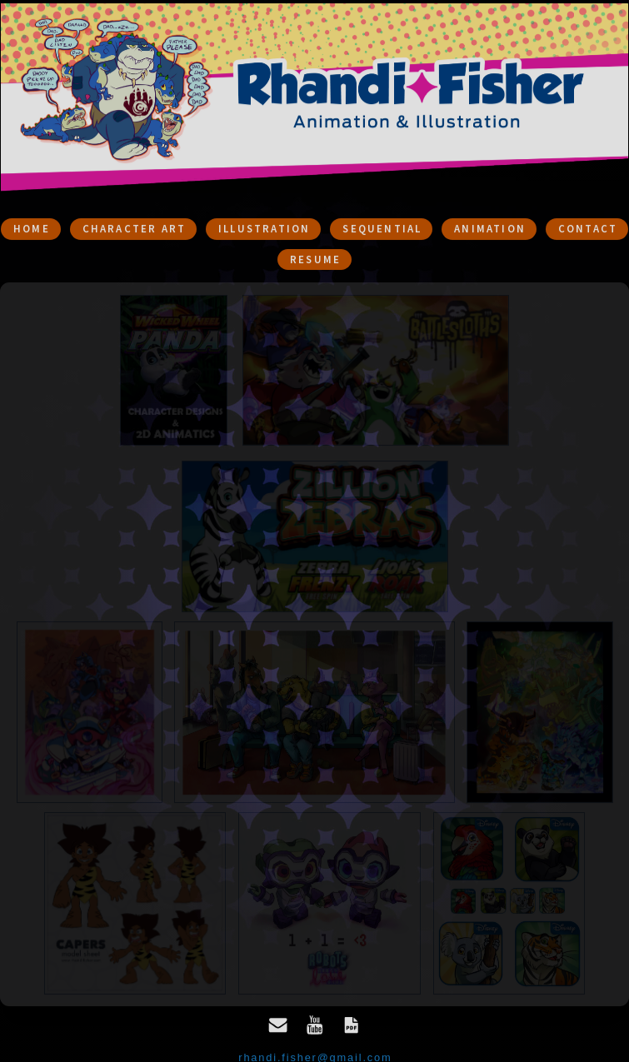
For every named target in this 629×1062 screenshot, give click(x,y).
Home (31, 231)
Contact (587, 231)
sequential (382, 231)
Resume (315, 262)
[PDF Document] (351, 1028)
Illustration (264, 231)
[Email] (278, 1028)
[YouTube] (315, 1028)
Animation (490, 231)
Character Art (134, 231)
